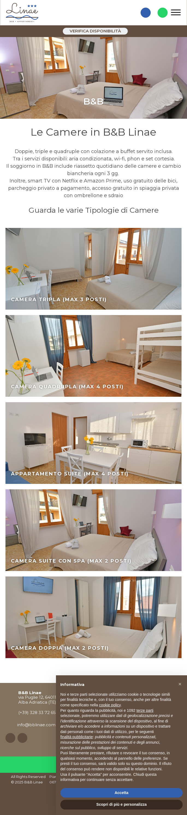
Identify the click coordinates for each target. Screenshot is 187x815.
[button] (180, 684)
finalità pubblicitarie (76, 737)
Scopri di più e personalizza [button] (121, 804)
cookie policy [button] (110, 705)
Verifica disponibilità (95, 30)
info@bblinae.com (36, 724)
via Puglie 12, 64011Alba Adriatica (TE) (37, 697)
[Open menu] (175, 12)
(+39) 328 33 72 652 (38, 712)
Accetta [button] (122, 792)
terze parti (144, 710)
